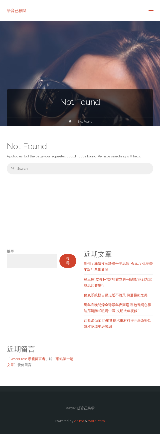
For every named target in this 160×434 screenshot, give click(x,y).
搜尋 (10, 251)
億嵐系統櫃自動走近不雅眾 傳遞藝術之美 (116, 295)
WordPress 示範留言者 (27, 359)
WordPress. (96, 421)
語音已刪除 (17, 10)
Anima (78, 421)
